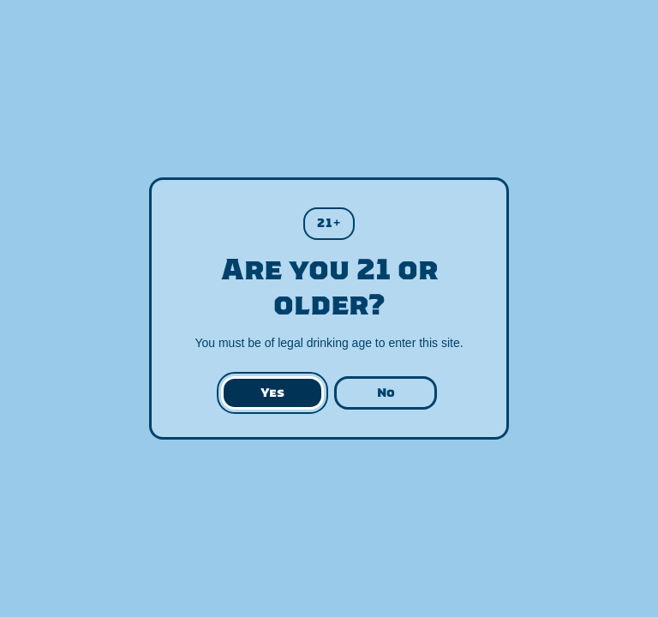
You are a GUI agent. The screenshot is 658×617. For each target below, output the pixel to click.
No (386, 393)
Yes (272, 393)
